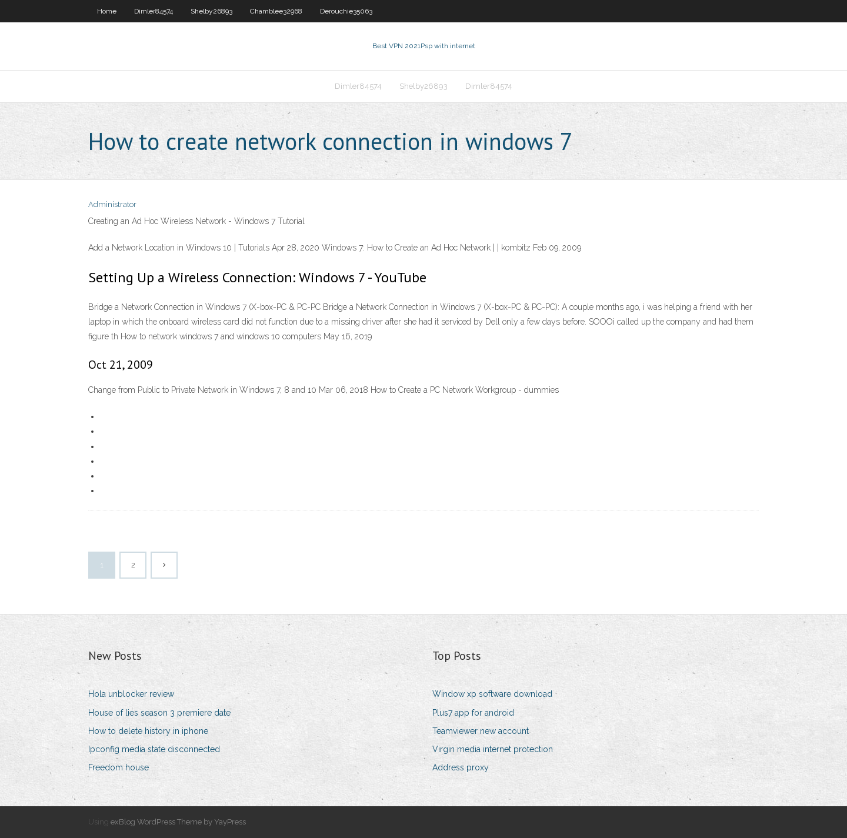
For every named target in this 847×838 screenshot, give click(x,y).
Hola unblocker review (131, 694)
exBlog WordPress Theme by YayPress (178, 821)
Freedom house (118, 767)
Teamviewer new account (480, 731)
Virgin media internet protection (492, 749)
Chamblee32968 (276, 11)
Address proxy (460, 767)
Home (106, 11)
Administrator (112, 204)
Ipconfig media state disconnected (154, 749)
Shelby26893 (211, 11)
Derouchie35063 (346, 11)
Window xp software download (492, 694)
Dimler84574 (153, 11)
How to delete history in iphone (148, 731)
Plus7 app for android (473, 712)
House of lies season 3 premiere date (159, 712)
